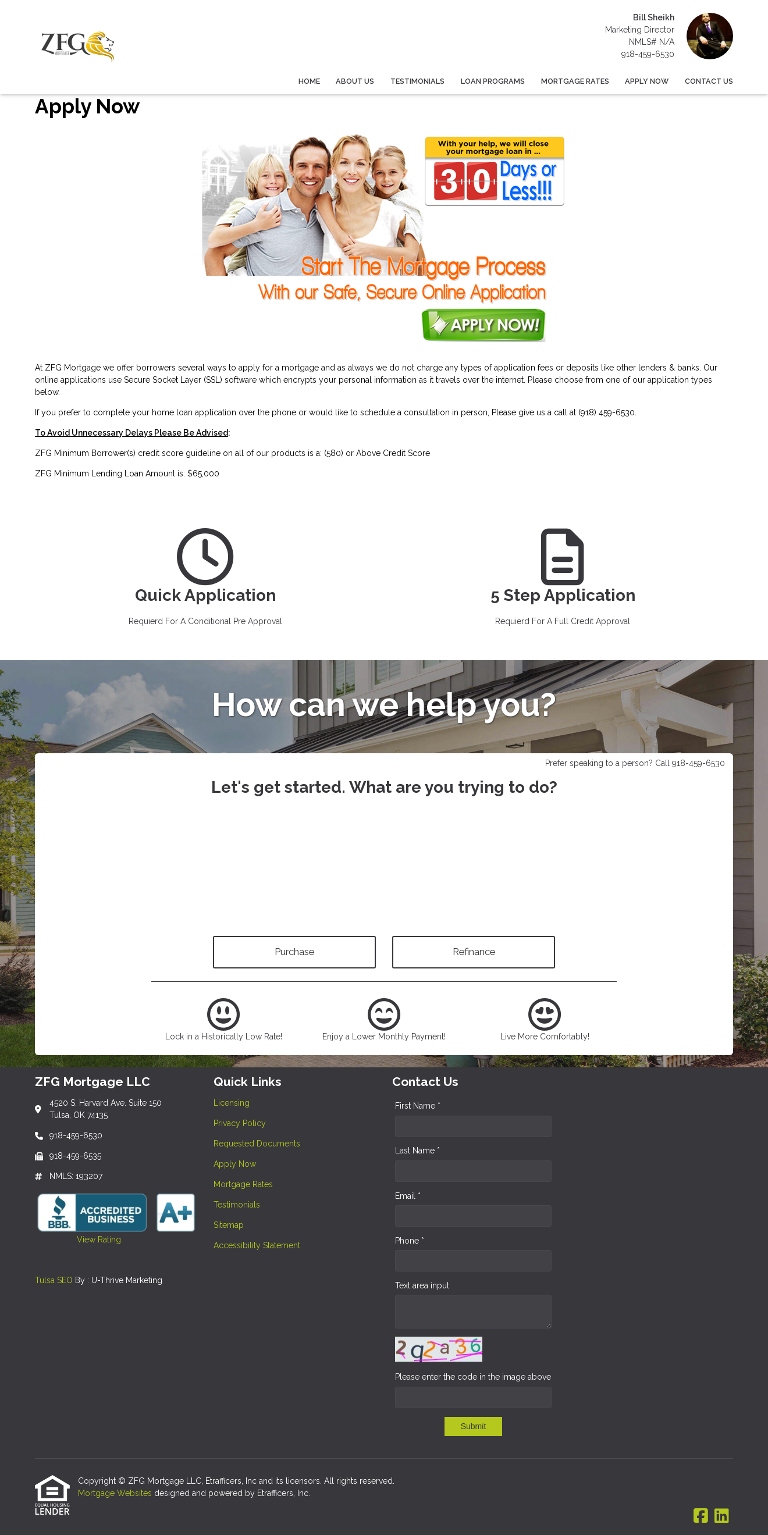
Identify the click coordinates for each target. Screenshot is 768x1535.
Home (309, 81)
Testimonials (417, 81)
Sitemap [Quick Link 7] (229, 1225)
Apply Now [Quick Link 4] (235, 1164)
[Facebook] (701, 1516)
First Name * (417, 1105)
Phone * (409, 1240)
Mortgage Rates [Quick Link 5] (243, 1184)
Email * (408, 1196)
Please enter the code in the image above (473, 1376)
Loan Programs (493, 81)
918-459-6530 (647, 54)
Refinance (474, 951)
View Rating (78, 1239)
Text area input (422, 1285)
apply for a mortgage (279, 367)
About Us (355, 81)
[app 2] (562, 582)
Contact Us (709, 81)
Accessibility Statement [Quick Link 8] (257, 1245)
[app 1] (205, 582)
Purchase (294, 951)
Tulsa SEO (54, 1280)
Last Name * (417, 1150)
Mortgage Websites (116, 1493)
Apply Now (647, 81)
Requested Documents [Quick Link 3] (257, 1143)
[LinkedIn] (721, 1516)
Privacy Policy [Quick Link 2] (240, 1123)
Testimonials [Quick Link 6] (237, 1204)
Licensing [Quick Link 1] (232, 1102)
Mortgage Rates (575, 81)
